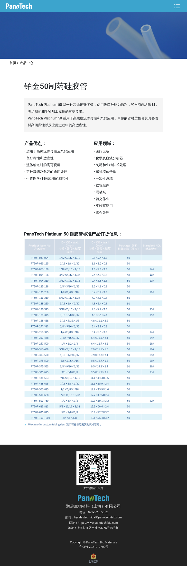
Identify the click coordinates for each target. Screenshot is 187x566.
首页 (12, 63)
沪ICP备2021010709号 (93, 547)
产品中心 (26, 63)
